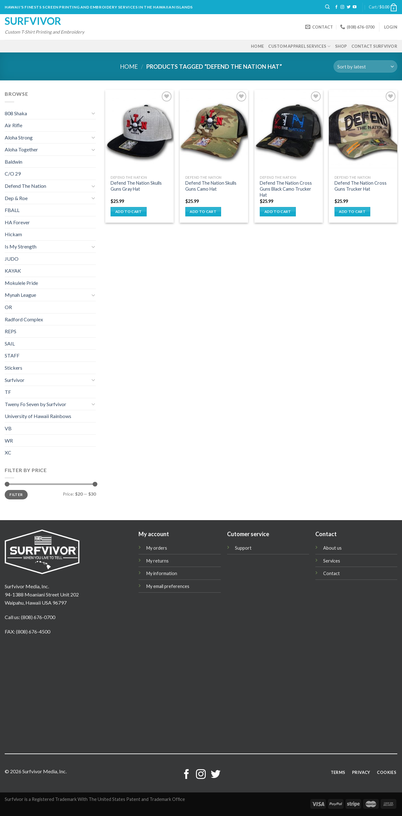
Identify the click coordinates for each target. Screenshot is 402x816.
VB (8, 428)
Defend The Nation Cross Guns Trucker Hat (360, 186)
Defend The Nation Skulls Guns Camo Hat (210, 186)
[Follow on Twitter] (348, 7)
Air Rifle (13, 125)
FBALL (12, 210)
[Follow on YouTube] (354, 7)
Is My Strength (20, 246)
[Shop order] (365, 66)
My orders (156, 548)
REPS (10, 331)
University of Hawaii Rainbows (38, 416)
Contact (331, 573)
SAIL (10, 343)
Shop (341, 46)
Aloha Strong (19, 137)
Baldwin (13, 162)
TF (8, 392)
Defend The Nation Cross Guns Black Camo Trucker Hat (286, 188)
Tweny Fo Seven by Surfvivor (35, 404)
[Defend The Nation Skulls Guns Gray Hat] (139, 131)
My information (161, 573)
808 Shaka (16, 113)
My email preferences (167, 586)
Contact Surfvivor (374, 46)
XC (8, 452)
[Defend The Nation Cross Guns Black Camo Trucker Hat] (288, 131)
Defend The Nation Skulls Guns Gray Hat (136, 186)
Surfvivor (33, 21)
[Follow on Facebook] (336, 7)
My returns (157, 560)
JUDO (12, 259)
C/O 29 (13, 174)
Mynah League (20, 295)
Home (257, 46)
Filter (16, 494)
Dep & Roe (16, 198)
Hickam (13, 234)
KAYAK (13, 271)
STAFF (12, 355)
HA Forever (17, 222)
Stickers (13, 368)
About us (332, 548)
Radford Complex (24, 319)
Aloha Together (21, 149)
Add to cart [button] (128, 211)
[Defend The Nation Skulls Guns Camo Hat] (214, 131)
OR (8, 307)
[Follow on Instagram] (342, 7)
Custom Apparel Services (299, 46)
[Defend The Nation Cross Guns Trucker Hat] (363, 131)
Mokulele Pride (21, 283)
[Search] (327, 7)
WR (9, 440)
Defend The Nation (25, 186)
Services (331, 560)
